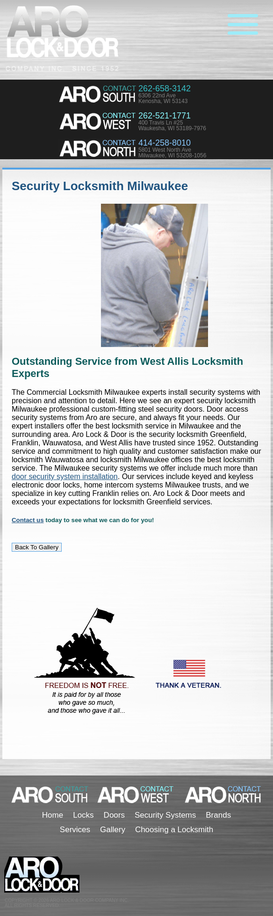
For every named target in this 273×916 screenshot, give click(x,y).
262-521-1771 (164, 115)
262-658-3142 (164, 88)
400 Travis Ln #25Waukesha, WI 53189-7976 (172, 125)
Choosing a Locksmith (174, 829)
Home (52, 815)
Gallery (112, 829)
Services (75, 829)
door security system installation (65, 476)
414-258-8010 (164, 143)
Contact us (28, 520)
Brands (218, 815)
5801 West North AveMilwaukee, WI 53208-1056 (172, 153)
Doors (114, 815)
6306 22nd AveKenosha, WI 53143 (162, 98)
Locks (83, 815)
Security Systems (165, 815)
